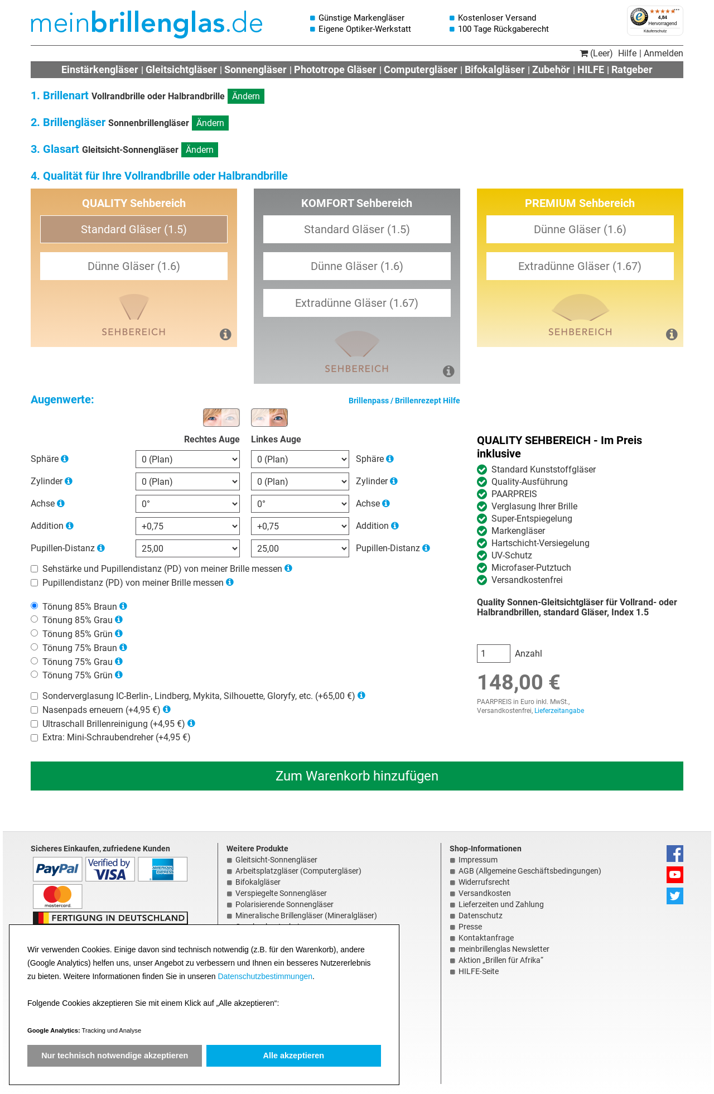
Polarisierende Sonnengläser (284, 904)
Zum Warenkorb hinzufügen (357, 776)
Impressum (478, 859)
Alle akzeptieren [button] (294, 1055)
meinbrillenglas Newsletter (504, 948)
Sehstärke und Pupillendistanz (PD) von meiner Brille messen (162, 568)
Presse (470, 926)
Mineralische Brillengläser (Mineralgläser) (306, 915)
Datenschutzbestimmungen (265, 976)
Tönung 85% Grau (77, 620)
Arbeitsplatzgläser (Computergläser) (298, 870)
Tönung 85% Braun (79, 606)
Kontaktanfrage (486, 937)
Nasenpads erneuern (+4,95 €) (101, 710)
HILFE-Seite (479, 971)
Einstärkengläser (99, 69)
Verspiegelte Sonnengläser (281, 893)
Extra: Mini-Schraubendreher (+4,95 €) (116, 737)
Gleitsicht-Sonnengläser (276, 859)
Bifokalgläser (495, 69)
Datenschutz (481, 915)
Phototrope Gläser (335, 69)
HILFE (590, 69)
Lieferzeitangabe (559, 711)
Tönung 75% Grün (77, 675)
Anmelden (663, 53)
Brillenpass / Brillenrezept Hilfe (404, 400)
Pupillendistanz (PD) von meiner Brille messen (133, 582)
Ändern (246, 96)
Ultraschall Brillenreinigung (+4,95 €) (113, 723)
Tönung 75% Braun (79, 648)
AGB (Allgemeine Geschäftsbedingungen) (530, 870)
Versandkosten (485, 893)
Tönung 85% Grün (77, 634)
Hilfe (627, 53)
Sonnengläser (255, 69)
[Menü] (676, 12)
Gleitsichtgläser (181, 69)
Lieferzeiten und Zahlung (501, 904)
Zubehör (551, 69)
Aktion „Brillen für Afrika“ (501, 960)
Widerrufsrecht (484, 882)
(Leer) (596, 53)
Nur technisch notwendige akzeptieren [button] (114, 1055)
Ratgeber (632, 69)
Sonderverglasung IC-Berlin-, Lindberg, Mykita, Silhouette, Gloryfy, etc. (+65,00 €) (198, 696)
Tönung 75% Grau (77, 661)
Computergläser (420, 69)
